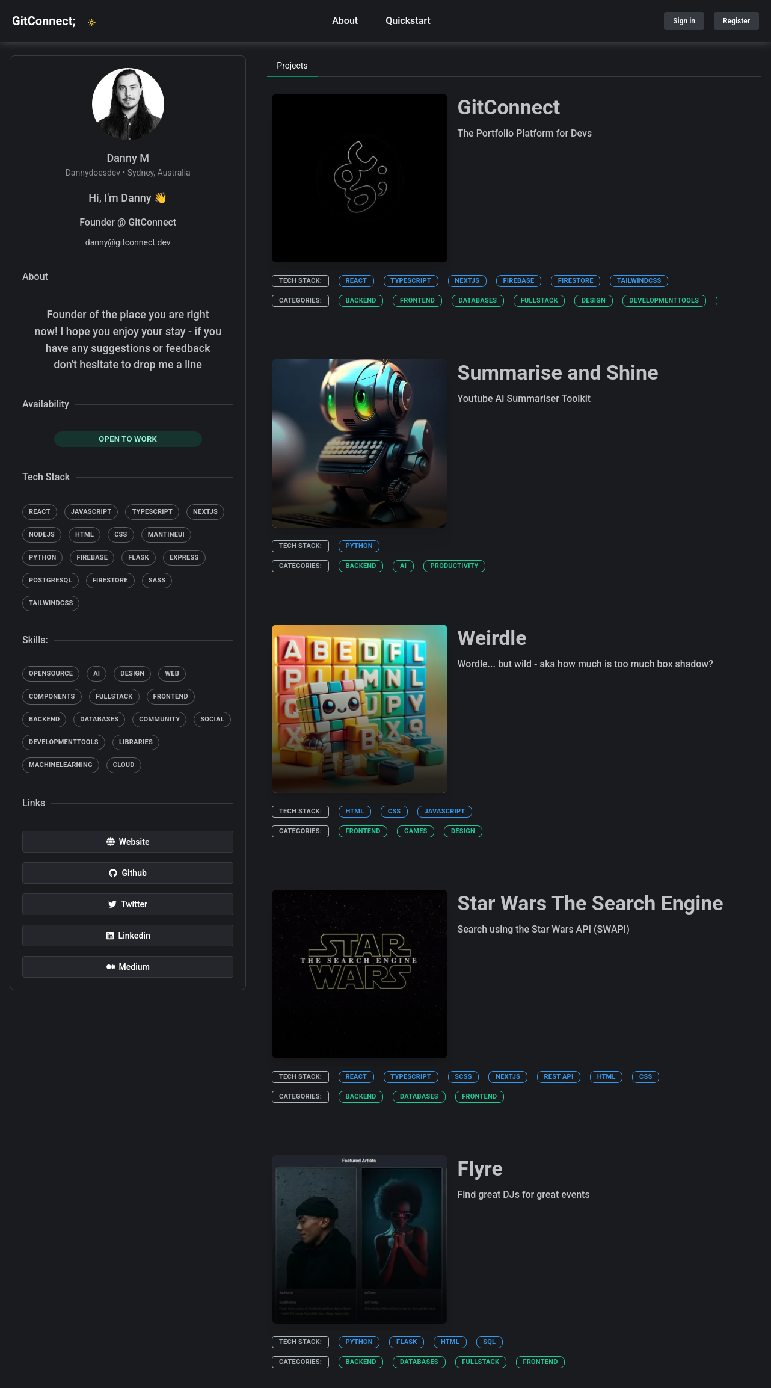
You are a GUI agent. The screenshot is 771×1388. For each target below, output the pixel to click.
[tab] (292, 66)
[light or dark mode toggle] (92, 22)
